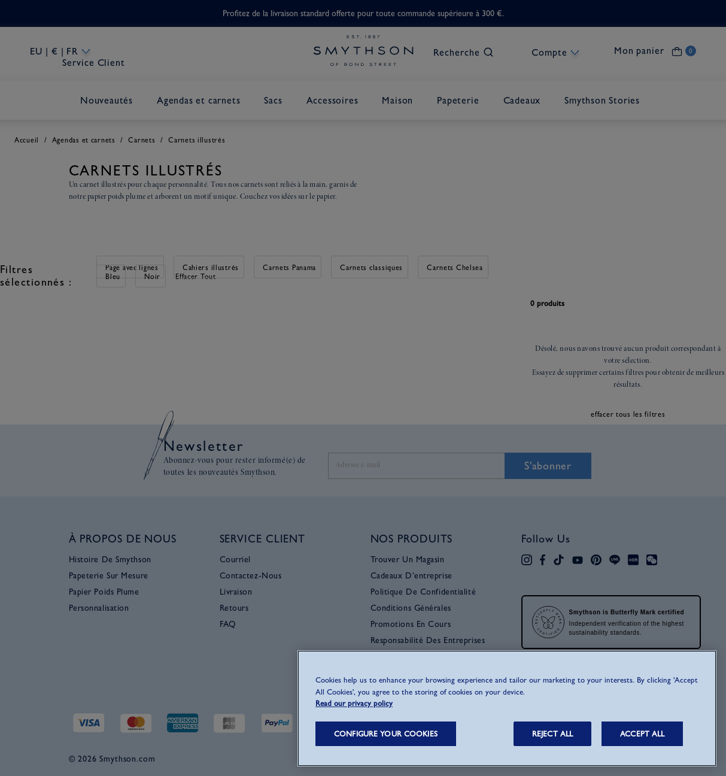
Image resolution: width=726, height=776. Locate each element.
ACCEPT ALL (642, 733)
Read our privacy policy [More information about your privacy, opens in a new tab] (354, 703)
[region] (506, 708)
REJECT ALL (552, 733)
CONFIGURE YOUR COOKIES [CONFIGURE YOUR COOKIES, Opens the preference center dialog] (386, 733)
